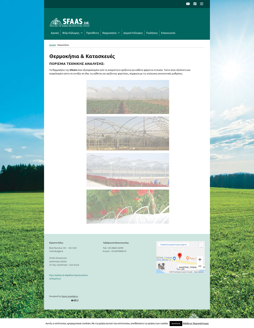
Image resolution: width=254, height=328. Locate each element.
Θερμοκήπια (109, 32)
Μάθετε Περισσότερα (196, 323)
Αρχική (55, 32)
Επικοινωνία (168, 32)
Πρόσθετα (92, 32)
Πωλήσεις (152, 32)
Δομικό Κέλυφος (133, 32)
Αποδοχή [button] (176, 323)
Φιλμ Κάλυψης (70, 32)
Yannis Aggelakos (69, 296)
